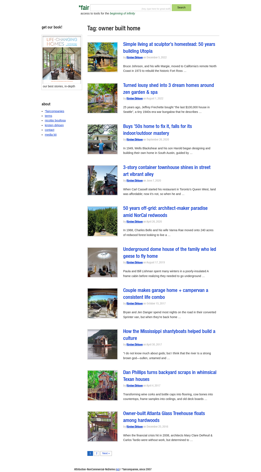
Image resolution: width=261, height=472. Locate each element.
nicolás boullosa (55, 120)
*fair (84, 8)
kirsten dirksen (54, 125)
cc (117, 469)
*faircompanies (54, 111)
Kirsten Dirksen (135, 58)
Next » (106, 453)
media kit (51, 134)
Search (181, 7)
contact (49, 130)
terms (48, 115)
